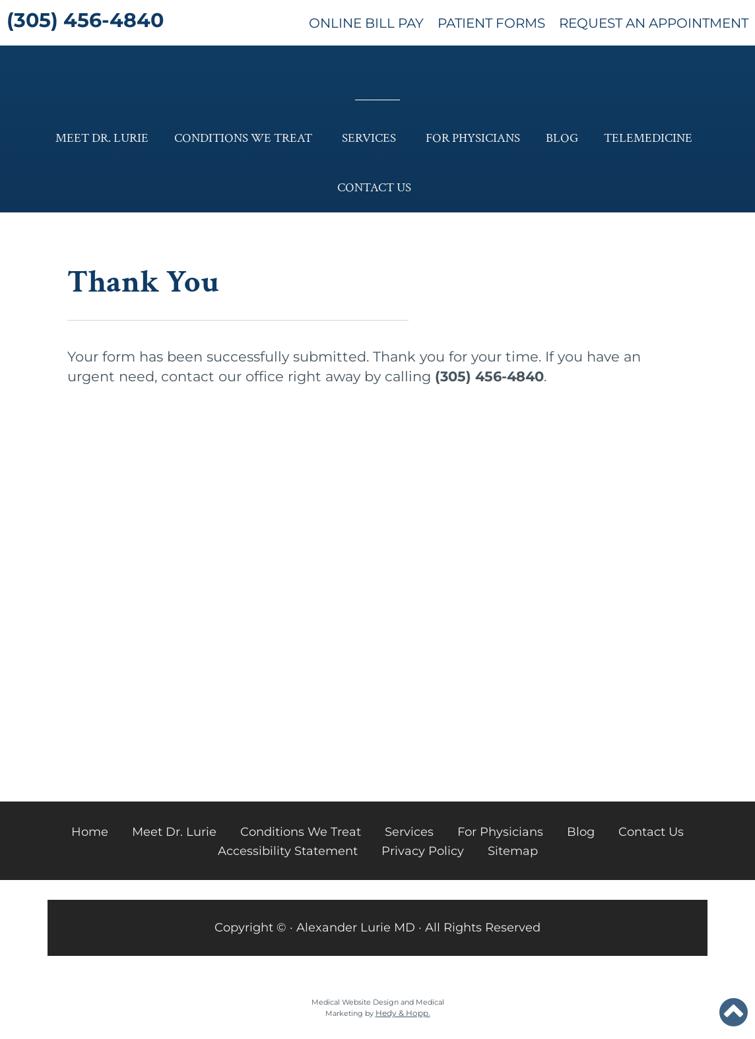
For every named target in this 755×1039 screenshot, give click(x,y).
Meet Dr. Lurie (101, 138)
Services (369, 138)
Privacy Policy (422, 851)
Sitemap (513, 851)
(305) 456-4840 (85, 20)
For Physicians (473, 138)
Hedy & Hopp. (403, 1013)
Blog (562, 138)
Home (89, 832)
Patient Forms (491, 23)
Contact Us (374, 187)
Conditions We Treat (243, 138)
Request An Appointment (653, 23)
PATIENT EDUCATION (549, 574)
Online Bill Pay (366, 23)
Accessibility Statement (288, 851)
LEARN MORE (202, 720)
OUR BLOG (202, 574)
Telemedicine (648, 138)
